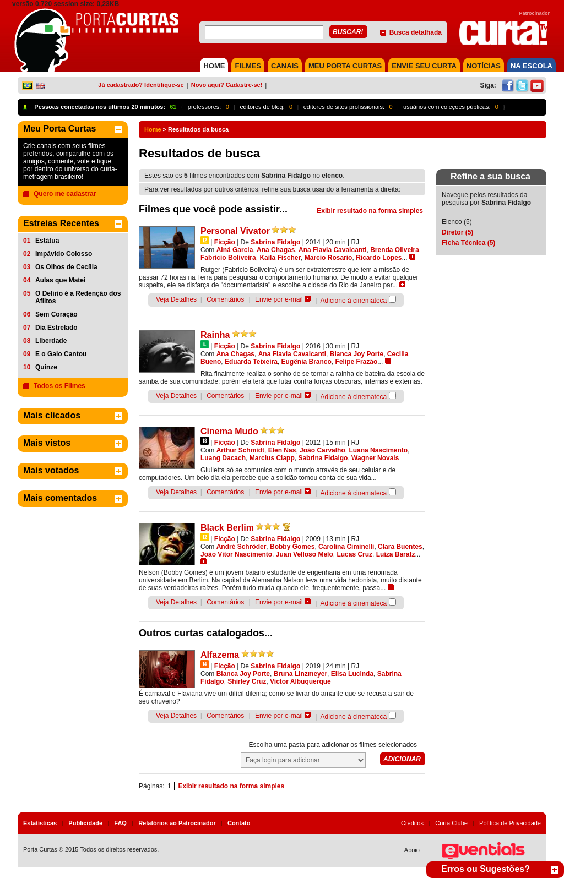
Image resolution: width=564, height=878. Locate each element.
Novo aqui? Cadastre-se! (227, 84)
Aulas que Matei (60, 280)
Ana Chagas (276, 250)
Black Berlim (227, 527)
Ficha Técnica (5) (468, 243)
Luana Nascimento (378, 450)
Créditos (412, 823)
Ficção (224, 242)
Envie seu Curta (424, 66)
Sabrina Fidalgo (275, 242)
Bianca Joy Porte (356, 354)
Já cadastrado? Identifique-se (140, 84)
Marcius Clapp (272, 458)
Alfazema (219, 654)
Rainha (215, 335)
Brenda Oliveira (394, 250)
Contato (239, 823)
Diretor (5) (457, 232)
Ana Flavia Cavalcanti (332, 250)
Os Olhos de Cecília (66, 267)
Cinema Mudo (229, 431)
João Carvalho (322, 450)
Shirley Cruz (246, 681)
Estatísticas (40, 823)
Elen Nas (282, 450)
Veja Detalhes (176, 299)
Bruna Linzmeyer (300, 674)
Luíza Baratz (395, 554)
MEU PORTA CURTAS (345, 66)
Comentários (225, 299)
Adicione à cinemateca (354, 300)
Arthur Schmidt (240, 450)
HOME (214, 66)
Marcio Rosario (328, 257)
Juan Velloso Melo (304, 554)
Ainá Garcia (234, 250)
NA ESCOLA (531, 66)
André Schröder (241, 546)
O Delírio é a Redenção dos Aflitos (78, 297)
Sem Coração (56, 314)
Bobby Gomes (292, 546)
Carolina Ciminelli (346, 546)
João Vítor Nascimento (236, 554)
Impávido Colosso (63, 254)
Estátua (47, 240)
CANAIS (285, 66)
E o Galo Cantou (60, 354)
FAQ (120, 823)
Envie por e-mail (279, 299)
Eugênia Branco (306, 362)
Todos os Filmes (59, 386)
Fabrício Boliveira (228, 257)
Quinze (46, 367)
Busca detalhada (415, 32)
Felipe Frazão (356, 362)
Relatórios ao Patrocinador (177, 823)
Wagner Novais (375, 458)
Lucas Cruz (354, 554)
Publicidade (85, 823)
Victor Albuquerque (300, 681)
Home (152, 129)
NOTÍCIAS (484, 66)
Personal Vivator (235, 231)
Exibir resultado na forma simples (370, 211)
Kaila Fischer (280, 257)
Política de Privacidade (510, 823)
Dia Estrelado (56, 327)
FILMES (248, 66)
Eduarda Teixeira (251, 362)
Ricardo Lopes (379, 257)
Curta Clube (451, 823)
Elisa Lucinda (352, 674)
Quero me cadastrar (65, 194)
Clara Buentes (400, 546)
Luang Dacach (223, 458)
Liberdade (51, 341)
